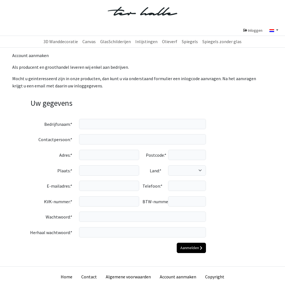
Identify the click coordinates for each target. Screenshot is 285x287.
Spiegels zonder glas (222, 41)
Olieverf (169, 41)
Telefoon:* (152, 186)
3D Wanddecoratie (60, 41)
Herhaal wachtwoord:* (51, 232)
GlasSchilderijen (115, 41)
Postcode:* (155, 155)
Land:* (155, 170)
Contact (89, 276)
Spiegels (190, 41)
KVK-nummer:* (58, 201)
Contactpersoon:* (55, 139)
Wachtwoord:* (59, 217)
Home (66, 276)
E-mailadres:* (59, 186)
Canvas (89, 41)
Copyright (214, 276)
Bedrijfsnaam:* (58, 124)
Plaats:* (64, 170)
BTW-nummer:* (153, 201)
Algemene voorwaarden (128, 276)
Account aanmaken (178, 276)
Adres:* (65, 155)
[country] (187, 170)
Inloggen (252, 30)
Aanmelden (191, 247)
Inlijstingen (146, 41)
